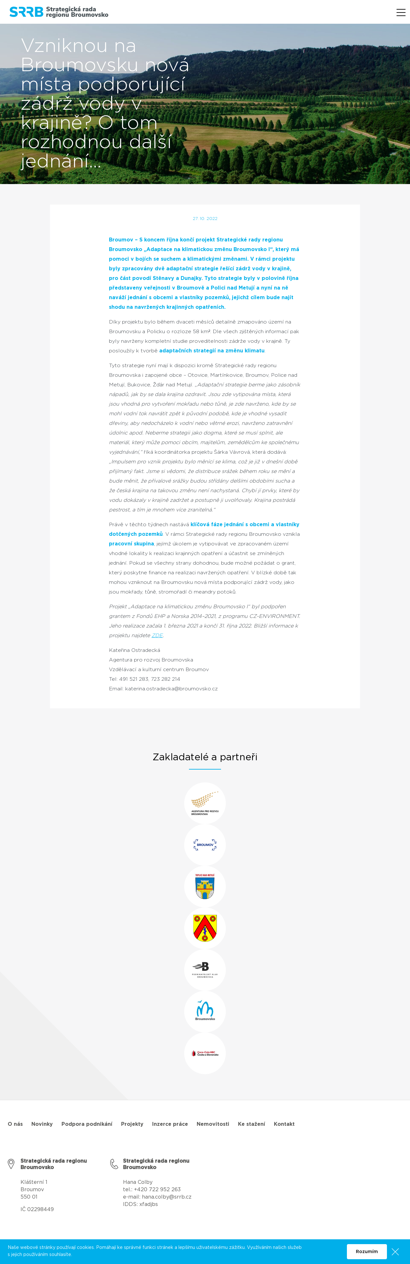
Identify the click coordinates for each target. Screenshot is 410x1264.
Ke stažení (251, 1124)
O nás (15, 1124)
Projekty (132, 1124)
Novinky (42, 1124)
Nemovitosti (213, 1124)
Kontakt (284, 1124)
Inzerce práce (170, 1124)
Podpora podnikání (87, 1124)
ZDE (157, 635)
